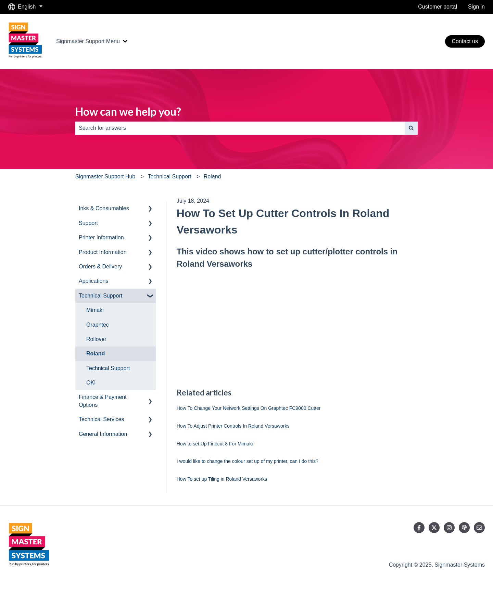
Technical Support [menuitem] (100, 296)
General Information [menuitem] (103, 434)
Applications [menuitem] (93, 281)
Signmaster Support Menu (88, 41)
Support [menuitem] (88, 223)
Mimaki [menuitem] (95, 310)
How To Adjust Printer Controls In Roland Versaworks (233, 426)
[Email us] (479, 527)
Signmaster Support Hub (105, 176)
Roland (212, 176)
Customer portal (437, 7)
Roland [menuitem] (95, 353)
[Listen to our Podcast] (464, 527)
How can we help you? (128, 111)
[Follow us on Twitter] (434, 527)
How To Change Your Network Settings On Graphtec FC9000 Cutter (249, 408)
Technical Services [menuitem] (101, 419)
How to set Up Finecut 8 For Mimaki (215, 443)
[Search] (411, 128)
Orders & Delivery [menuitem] (100, 266)
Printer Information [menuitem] (101, 237)
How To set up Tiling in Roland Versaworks (222, 479)
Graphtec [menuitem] (97, 325)
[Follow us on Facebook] (419, 527)
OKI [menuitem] (91, 383)
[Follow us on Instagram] (449, 527)
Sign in (476, 7)
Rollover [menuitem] (96, 339)
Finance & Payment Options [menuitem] (103, 400)
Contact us (465, 41)
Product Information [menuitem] (103, 252)
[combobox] (240, 128)
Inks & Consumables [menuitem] (104, 208)
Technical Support (169, 176)
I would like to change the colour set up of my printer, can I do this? (247, 461)
